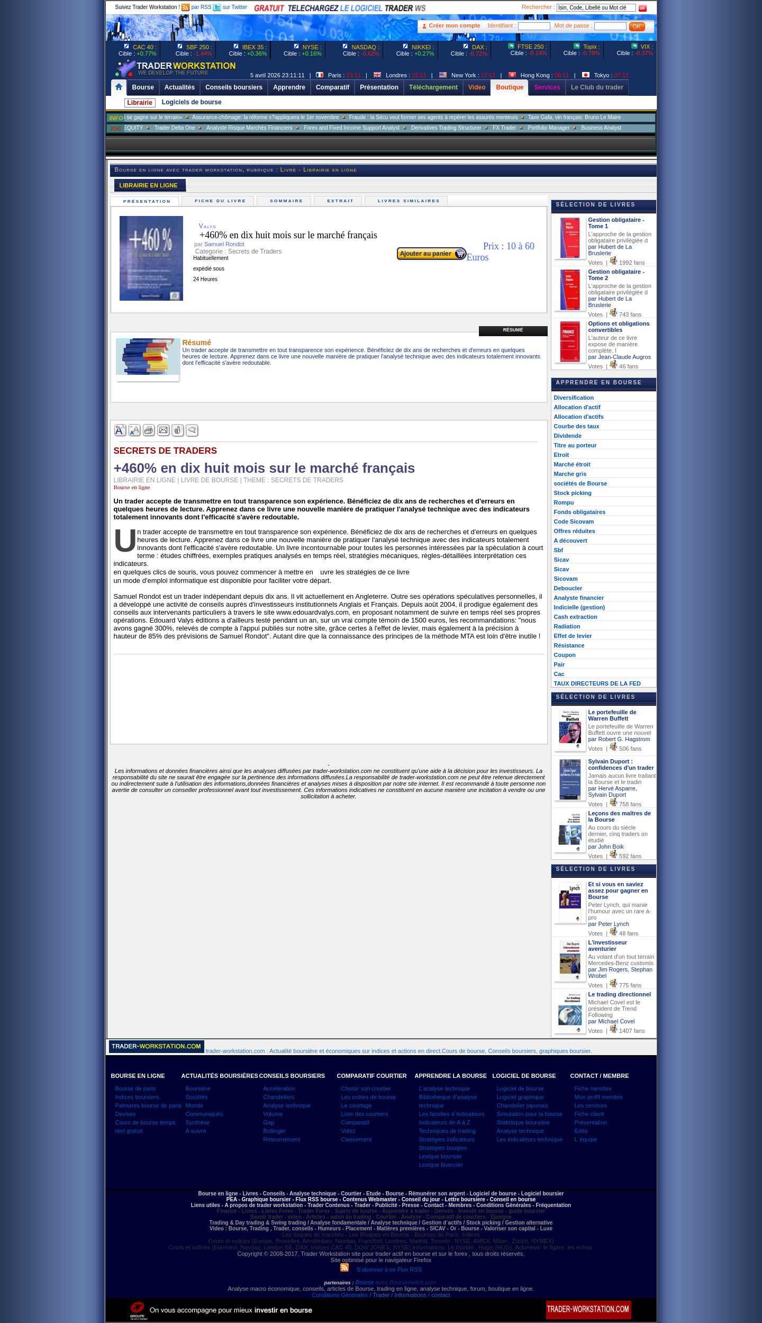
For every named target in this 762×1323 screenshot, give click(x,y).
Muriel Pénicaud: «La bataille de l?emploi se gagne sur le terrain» (154, 117)
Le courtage (356, 1105)
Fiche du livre (222, 201)
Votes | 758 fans (615, 804)
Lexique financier (441, 1165)
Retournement (282, 1139)
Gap (269, 1122)
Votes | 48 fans (613, 933)
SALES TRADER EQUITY (161, 128)
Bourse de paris (135, 1088)
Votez (348, 1131)
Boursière (198, 1088)
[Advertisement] (719, 212)
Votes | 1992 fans (616, 262)
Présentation (148, 201)
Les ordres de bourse (368, 1097)
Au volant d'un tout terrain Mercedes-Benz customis (621, 959)
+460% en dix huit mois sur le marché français (280, 235)
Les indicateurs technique (530, 1139)
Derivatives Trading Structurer (495, 128)
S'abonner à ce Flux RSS (381, 1269)
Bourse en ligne (132, 487)
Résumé (513, 329)
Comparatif (355, 1122)
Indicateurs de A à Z (444, 1122)
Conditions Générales (340, 1295)
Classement (356, 1139)
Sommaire (288, 201)
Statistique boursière (523, 1122)
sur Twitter (230, 7)
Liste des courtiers (364, 1114)
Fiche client (589, 1114)
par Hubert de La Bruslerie (610, 250)
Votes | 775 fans (615, 985)
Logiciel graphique (520, 1097)
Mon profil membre (599, 1097)
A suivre (196, 1131)
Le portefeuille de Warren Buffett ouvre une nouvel (621, 729)
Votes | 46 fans (613, 366)
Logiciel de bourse (520, 1088)
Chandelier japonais (522, 1105)
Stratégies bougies (443, 1148)
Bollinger (275, 1131)
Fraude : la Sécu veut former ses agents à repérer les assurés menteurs (482, 117)
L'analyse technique (444, 1088)
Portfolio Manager (598, 128)
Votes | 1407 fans (616, 1031)
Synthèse (198, 1122)
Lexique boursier (440, 1156)
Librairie (140, 102)
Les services (591, 1105)
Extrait (342, 201)
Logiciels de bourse (192, 102)
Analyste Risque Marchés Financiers (298, 128)
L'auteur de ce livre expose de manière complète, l (613, 344)
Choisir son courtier (366, 1088)
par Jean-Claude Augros (619, 357)
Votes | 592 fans (615, 856)
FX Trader (553, 128)
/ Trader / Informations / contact (409, 1295)
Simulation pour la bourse (530, 1114)
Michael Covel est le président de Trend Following (614, 1008)
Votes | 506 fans (615, 748)
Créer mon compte (454, 25)
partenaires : (339, 1282)
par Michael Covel (611, 1021)
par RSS (197, 7)
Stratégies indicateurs (447, 1139)
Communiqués (204, 1114)
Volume (273, 1114)
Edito (581, 1131)
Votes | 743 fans (615, 314)
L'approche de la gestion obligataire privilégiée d (620, 237)
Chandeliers (279, 1097)
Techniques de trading (447, 1131)
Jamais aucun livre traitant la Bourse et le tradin (622, 778)
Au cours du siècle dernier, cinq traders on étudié (618, 833)
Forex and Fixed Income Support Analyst (400, 128)
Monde (195, 1105)
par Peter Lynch (608, 924)
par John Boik (606, 846)
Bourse (366, 1282)
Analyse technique (287, 1105)
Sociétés (197, 1097)
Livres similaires (411, 201)
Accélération (280, 1088)
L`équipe (586, 1139)
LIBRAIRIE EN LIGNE (149, 185)
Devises (125, 1114)
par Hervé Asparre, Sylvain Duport (612, 791)
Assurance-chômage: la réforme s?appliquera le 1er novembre (314, 117)
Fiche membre (593, 1088)
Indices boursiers (137, 1097)
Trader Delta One (223, 128)
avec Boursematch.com (405, 1282)
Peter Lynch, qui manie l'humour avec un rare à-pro (619, 911)
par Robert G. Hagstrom (619, 739)
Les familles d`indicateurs (452, 1114)
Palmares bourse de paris (148, 1105)
